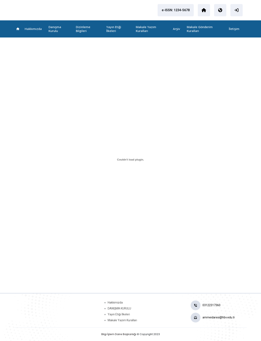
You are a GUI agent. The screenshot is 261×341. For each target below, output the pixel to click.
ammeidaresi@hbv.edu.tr (218, 317)
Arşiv (176, 29)
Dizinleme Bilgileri (83, 29)
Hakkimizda (115, 302)
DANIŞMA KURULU (119, 308)
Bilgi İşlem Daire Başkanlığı (118, 334)
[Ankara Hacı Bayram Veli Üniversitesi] (204, 10)
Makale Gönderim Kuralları (200, 29)
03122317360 (211, 305)
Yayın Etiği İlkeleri (113, 29)
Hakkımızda (33, 29)
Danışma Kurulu (55, 29)
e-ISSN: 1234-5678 (176, 10)
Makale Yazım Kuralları (146, 29)
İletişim (234, 29)
